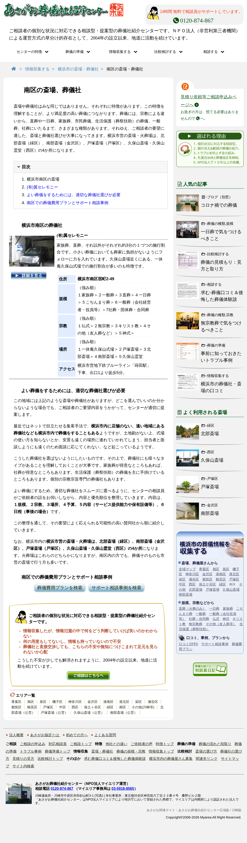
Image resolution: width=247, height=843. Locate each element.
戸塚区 (48, 707)
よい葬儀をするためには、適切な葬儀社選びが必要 (74, 195)
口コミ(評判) (188, 644)
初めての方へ (77, 735)
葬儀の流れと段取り (215, 744)
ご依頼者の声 (142, 744)
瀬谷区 (153, 702)
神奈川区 (75, 702)
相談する (210, 52)
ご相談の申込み (32, 744)
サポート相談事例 (214, 644)
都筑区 (16, 707)
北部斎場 (195, 589)
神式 (226, 619)
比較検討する (165, 52)
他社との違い (116, 744)
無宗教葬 (195, 624)
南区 (122, 707)
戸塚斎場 (212, 589)
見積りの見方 (23, 759)
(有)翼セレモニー (42, 187)
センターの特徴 (29, 52)
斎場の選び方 (206, 751)
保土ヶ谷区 (92, 707)
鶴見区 (32, 707)
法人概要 (16, 735)
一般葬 (201, 614)
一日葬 (214, 608)
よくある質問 (105, 735)
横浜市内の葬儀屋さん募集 (171, 759)
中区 (62, 707)
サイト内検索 (23, 766)
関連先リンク (207, 759)
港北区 (124, 702)
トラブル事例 (30, 751)
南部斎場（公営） (123, 712)
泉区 (43, 702)
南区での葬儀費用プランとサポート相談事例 (67, 203)
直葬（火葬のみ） (192, 608)
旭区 (30, 702)
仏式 (216, 619)
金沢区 (92, 702)
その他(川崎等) (143, 707)
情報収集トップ (161, 751)
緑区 (110, 707)
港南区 (108, 702)
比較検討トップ (50, 759)
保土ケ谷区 (207, 584)
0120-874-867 (62, 789)
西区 (75, 707)
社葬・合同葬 (199, 619)
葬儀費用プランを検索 (59, 587)
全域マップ (187, 569)
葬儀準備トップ (57, 751)
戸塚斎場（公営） (54, 712)
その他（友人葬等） (221, 624)
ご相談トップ (81, 744)
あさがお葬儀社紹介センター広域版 (203, 810)
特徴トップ (165, 744)
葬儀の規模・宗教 (130, 751)
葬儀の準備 (74, 52)
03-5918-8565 (122, 789)
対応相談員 (57, 744)
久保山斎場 (231, 589)
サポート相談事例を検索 (116, 587)
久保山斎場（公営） (89, 712)
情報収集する (120, 52)
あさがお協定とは (45, 735)
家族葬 (228, 608)
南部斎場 (185, 594)
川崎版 (236, 810)
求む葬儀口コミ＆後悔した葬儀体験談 (115, 759)
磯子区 (57, 702)
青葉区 (16, 702)
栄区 (138, 702)
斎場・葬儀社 (102, 751)
